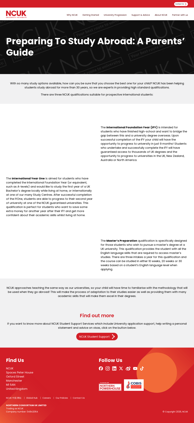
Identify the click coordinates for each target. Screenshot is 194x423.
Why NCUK (72, 15)
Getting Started (90, 15)
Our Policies (62, 397)
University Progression (115, 15)
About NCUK (161, 15)
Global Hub (32, 397)
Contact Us (79, 397)
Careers (46, 397)
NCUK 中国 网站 (13, 397)
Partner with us (180, 15)
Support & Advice (141, 15)
